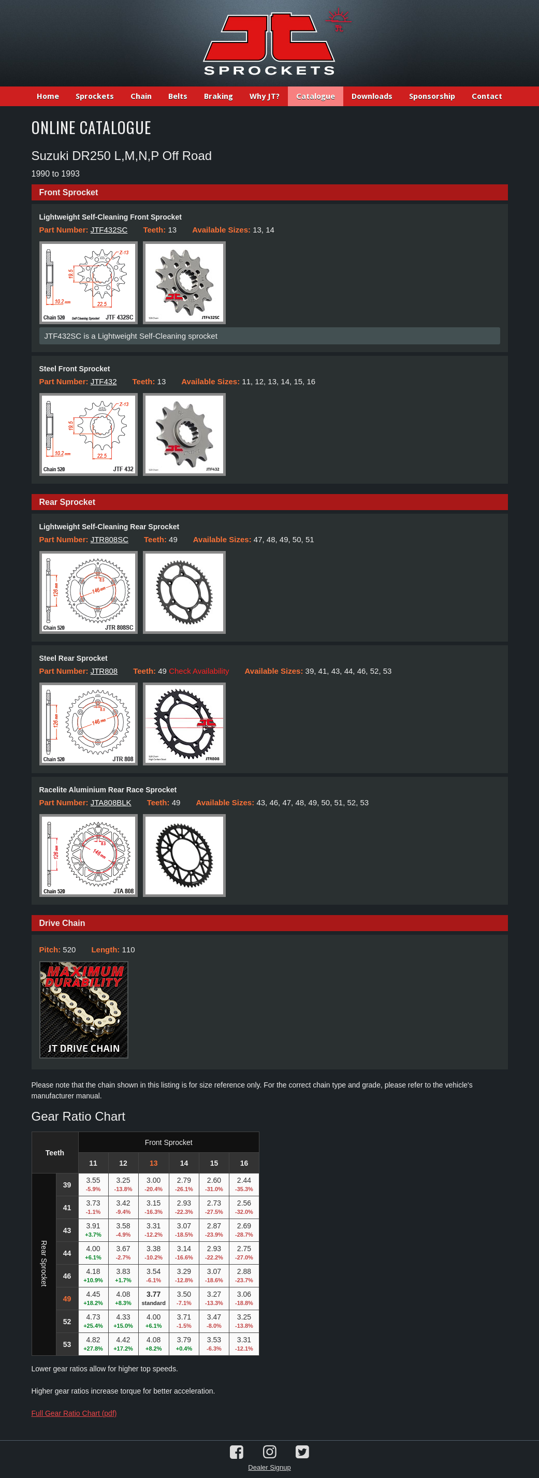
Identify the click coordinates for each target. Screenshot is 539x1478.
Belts (177, 96)
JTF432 (104, 381)
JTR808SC (109, 539)
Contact (487, 96)
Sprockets (95, 96)
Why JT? (265, 96)
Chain (141, 96)
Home (48, 96)
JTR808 (104, 670)
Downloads (372, 96)
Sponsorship (432, 96)
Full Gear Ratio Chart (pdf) (74, 1413)
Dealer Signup (269, 1467)
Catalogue (315, 96)
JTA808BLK (111, 802)
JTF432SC (109, 229)
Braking (218, 96)
